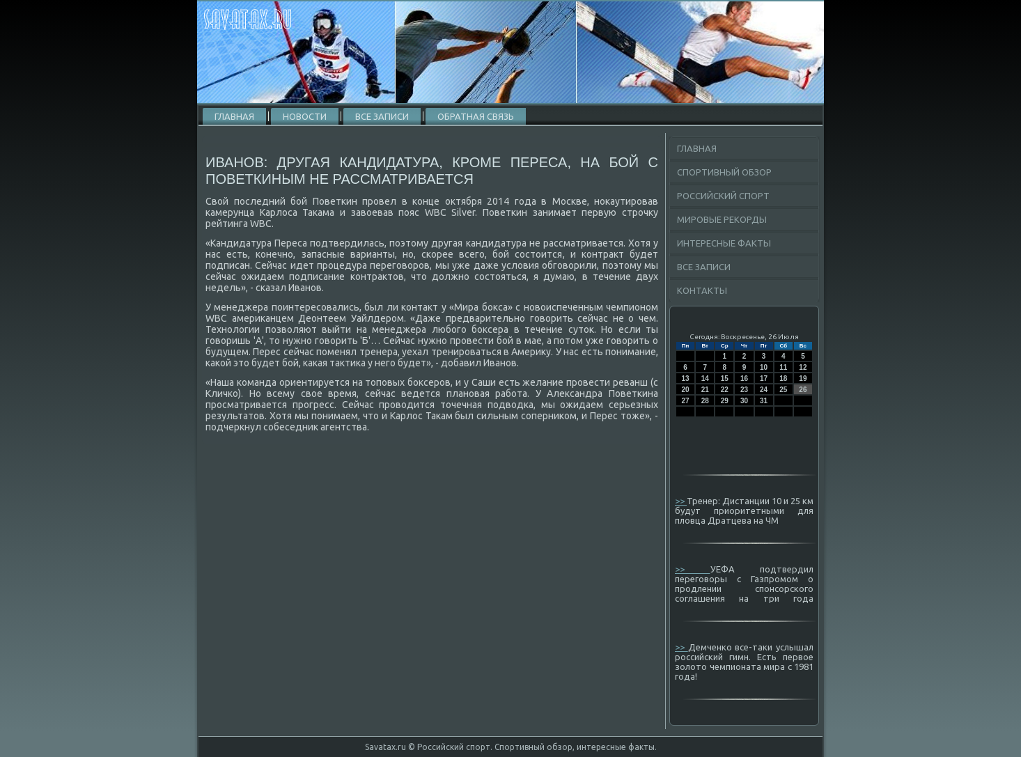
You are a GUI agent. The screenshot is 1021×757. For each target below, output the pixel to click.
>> (681, 501)
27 (685, 401)
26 (802, 389)
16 (744, 378)
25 (783, 389)
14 (705, 378)
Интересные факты (724, 243)
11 (783, 367)
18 (783, 378)
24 (763, 389)
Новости (305, 116)
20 (685, 389)
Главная (234, 116)
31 (763, 401)
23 (744, 389)
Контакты (702, 290)
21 (705, 389)
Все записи (382, 116)
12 (802, 367)
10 (763, 367)
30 (744, 401)
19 (802, 378)
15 (724, 378)
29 (724, 401)
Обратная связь (475, 116)
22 (724, 389)
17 (763, 378)
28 (705, 401)
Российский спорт (723, 196)
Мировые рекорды (722, 219)
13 (685, 378)
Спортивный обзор (724, 172)
